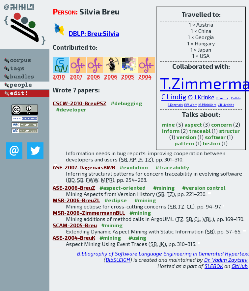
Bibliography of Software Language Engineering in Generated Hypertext (163, 253)
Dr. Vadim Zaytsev (226, 259)
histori (211, 143)
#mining (164, 187)
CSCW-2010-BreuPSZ (79, 103)
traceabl (199, 131)
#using (137, 237)
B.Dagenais (175, 105)
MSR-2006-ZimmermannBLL (89, 212)
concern (221, 124)
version (186, 137)
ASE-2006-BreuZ (74, 187)
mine (168, 124)
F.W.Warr (190, 105)
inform (171, 131)
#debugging (126, 103)
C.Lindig (173, 96)
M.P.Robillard (207, 105)
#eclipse (115, 200)
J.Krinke (204, 97)
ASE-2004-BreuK (74, 237)
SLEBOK (214, 266)
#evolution (134, 167)
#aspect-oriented (122, 187)
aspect (193, 124)
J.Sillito (235, 98)
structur (229, 131)
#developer (71, 109)
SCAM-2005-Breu (75, 225)
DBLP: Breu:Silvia (94, 33)
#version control (203, 187)
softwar (215, 137)
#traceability (172, 167)
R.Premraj (223, 98)
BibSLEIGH (118, 259)
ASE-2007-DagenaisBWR (84, 167)
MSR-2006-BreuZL (76, 200)
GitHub (240, 266)
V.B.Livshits (226, 105)
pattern (184, 143)
